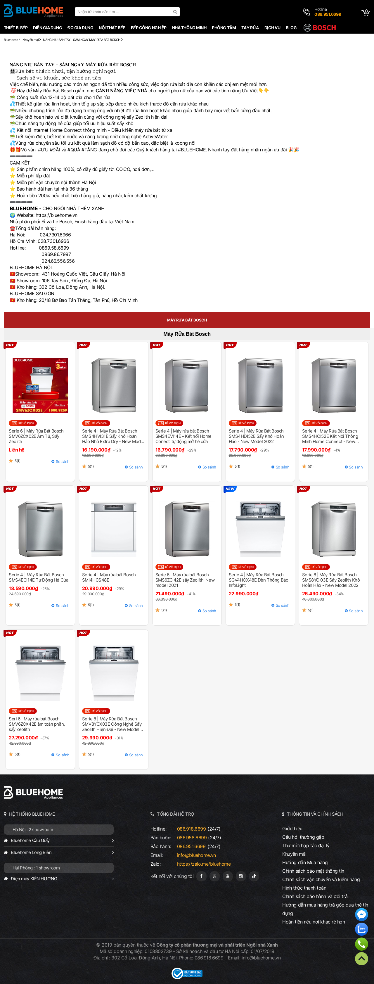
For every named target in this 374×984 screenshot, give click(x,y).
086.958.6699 (192, 838)
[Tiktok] (254, 876)
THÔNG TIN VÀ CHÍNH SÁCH (315, 814)
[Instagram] (241, 876)
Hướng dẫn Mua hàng (305, 862)
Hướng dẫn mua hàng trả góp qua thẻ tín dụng (325, 909)
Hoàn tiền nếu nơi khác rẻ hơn (313, 922)
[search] (176, 11)
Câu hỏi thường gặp (303, 837)
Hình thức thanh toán (304, 888)
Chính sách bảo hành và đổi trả (314, 896)
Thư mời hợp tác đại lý (306, 845)
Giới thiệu (292, 828)
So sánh (63, 461)
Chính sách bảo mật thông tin (313, 871)
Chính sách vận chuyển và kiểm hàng (321, 879)
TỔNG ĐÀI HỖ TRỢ (175, 814)
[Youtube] (228, 876)
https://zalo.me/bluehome (204, 864)
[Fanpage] (201, 876)
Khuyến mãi (294, 854)
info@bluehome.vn (196, 855)
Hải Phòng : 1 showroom (36, 868)
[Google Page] (214, 876)
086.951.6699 (191, 846)
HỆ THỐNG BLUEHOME (32, 814)
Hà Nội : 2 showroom (33, 829)
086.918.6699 (191, 829)
